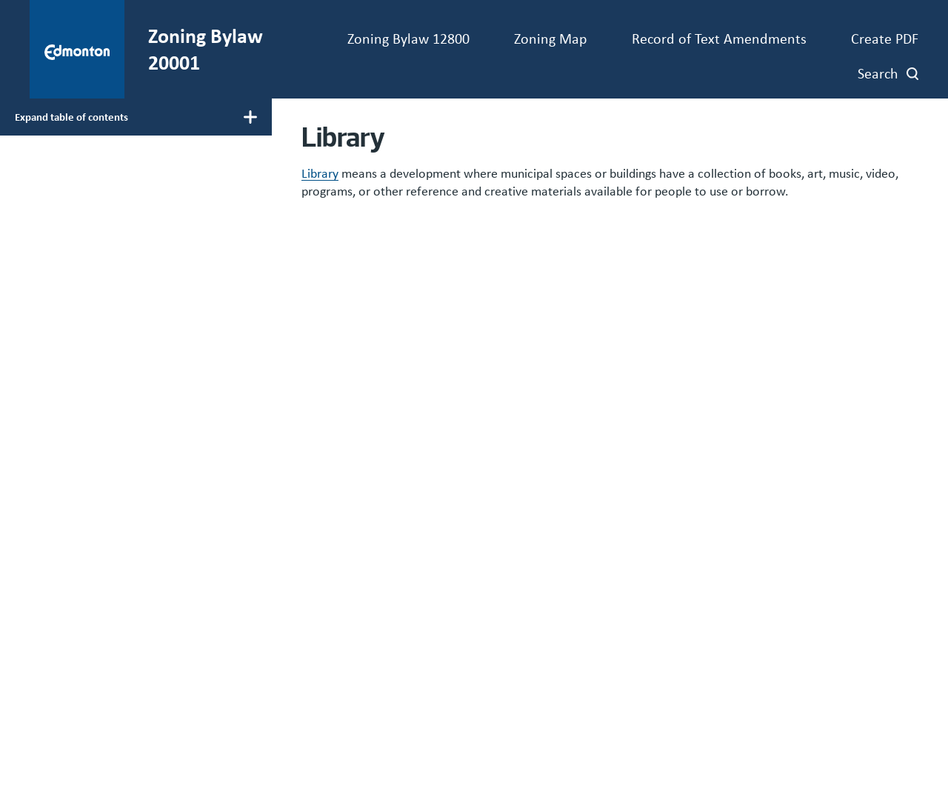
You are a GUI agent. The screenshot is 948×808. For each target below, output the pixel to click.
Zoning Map (550, 38)
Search (878, 73)
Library (319, 173)
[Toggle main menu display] (136, 117)
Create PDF (884, 38)
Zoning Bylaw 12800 (408, 38)
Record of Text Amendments (719, 38)
